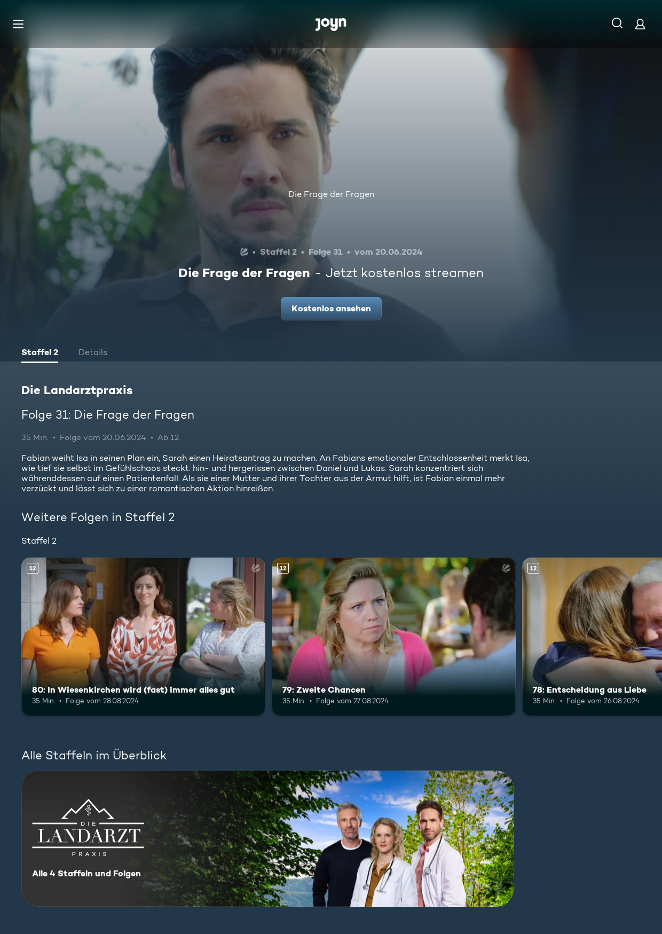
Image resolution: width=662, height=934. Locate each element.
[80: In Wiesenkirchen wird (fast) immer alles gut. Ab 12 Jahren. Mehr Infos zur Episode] (143, 637)
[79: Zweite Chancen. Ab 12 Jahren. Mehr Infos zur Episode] (394, 637)
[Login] (640, 23)
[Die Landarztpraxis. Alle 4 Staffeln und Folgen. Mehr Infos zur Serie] (267, 839)
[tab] (39, 353)
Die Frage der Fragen (331, 194)
